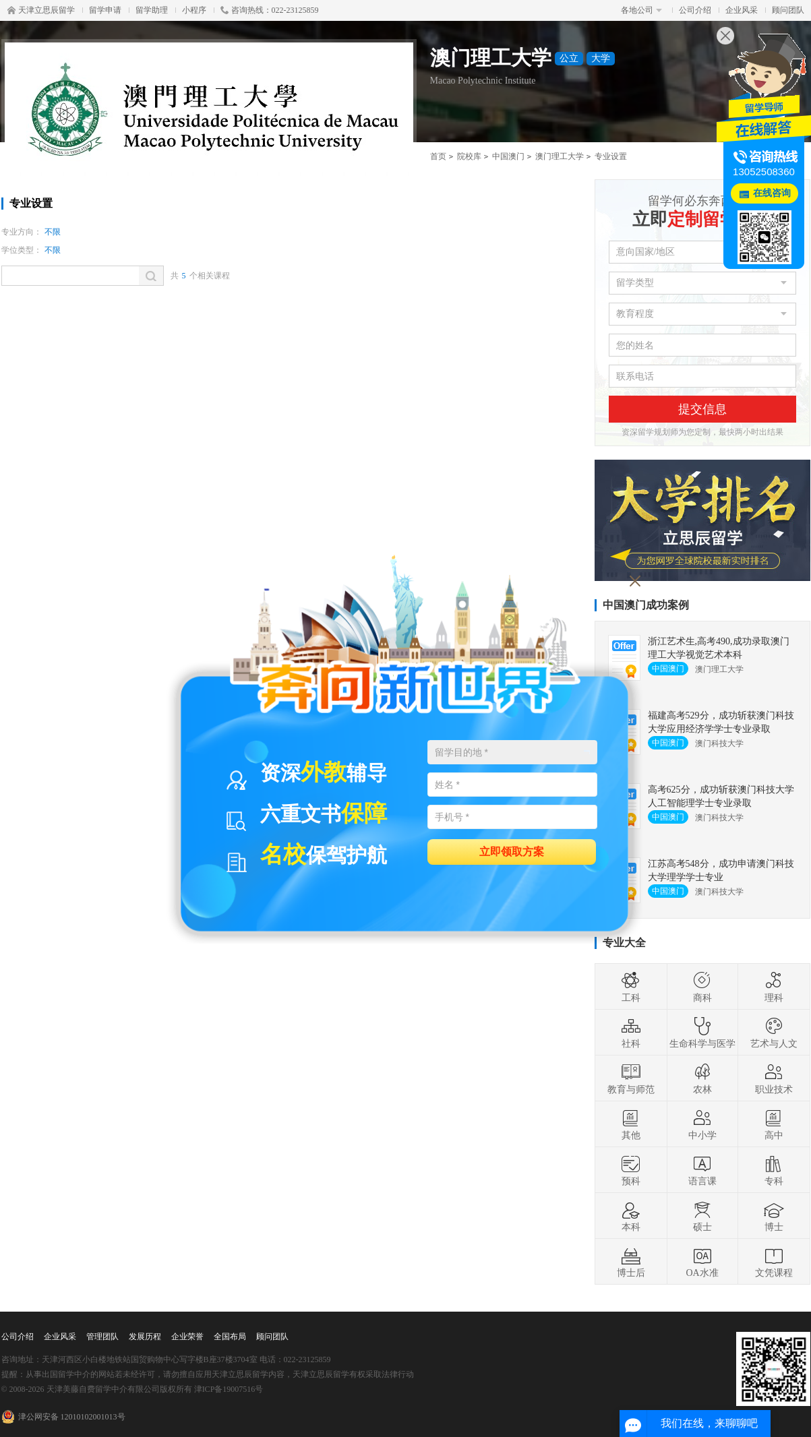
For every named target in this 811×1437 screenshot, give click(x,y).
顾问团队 (788, 10)
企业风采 (741, 10)
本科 (631, 1216)
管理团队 (102, 1336)
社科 (631, 1032)
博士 (774, 1216)
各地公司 (641, 10)
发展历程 (145, 1336)
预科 (631, 1170)
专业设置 (174, 213)
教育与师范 (631, 1078)
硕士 (702, 1216)
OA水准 (702, 1262)
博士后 (631, 1262)
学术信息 (289, 213)
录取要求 (405, 213)
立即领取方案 (511, 851)
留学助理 (152, 10)
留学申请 (105, 10)
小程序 (194, 10)
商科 (702, 987)
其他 (631, 1124)
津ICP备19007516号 (229, 1389)
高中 (774, 1124)
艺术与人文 (774, 1032)
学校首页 (58, 213)
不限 (52, 232)
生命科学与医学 (702, 1032)
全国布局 (230, 1336)
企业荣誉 (187, 1336)
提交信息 (702, 409)
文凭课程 (774, 1262)
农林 (702, 1078)
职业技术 (774, 1078)
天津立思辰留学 (41, 10)
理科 (774, 987)
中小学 (702, 1124)
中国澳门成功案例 (646, 605)
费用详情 (521, 213)
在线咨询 (772, 193)
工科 (631, 987)
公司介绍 (695, 10)
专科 (774, 1170)
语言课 (702, 1170)
